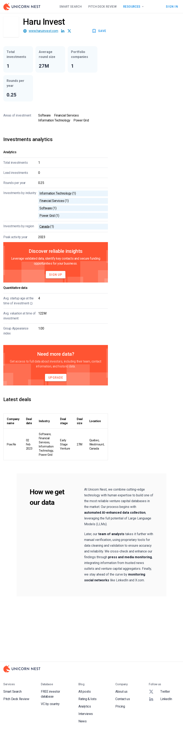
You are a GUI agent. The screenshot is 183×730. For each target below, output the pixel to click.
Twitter (159, 691)
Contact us (122, 699)
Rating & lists (87, 699)
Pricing (120, 706)
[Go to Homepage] (21, 6)
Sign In (172, 6)
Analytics (84, 706)
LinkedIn (160, 699)
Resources (134, 6)
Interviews (85, 714)
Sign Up (55, 274)
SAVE (99, 31)
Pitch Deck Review (102, 6)
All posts (84, 692)
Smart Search (70, 6)
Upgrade (55, 377)
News (82, 721)
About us (121, 692)
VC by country (50, 704)
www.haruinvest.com (43, 31)
